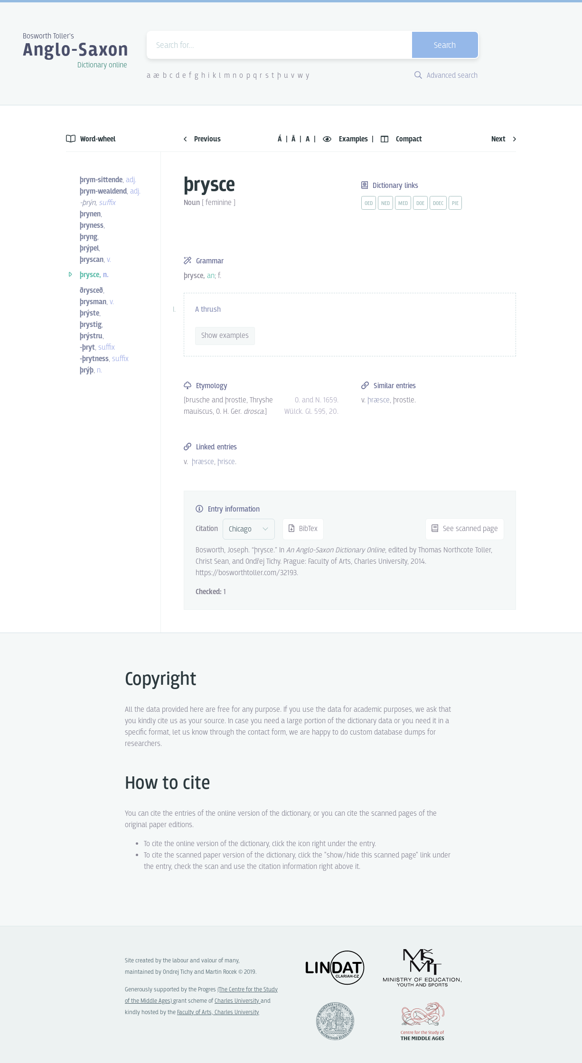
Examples (346, 139)
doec (438, 203)
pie (455, 203)
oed (369, 203)
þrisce (226, 462)
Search (445, 45)
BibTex (303, 529)
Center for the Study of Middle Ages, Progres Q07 (422, 1021)
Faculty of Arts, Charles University (218, 1012)
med (403, 203)
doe (420, 203)
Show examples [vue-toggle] (225, 336)
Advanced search (446, 76)
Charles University (238, 1001)
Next (503, 139)
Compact (401, 139)
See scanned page (465, 529)
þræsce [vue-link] (378, 400)
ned (385, 203)
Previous (202, 139)
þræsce (203, 462)
